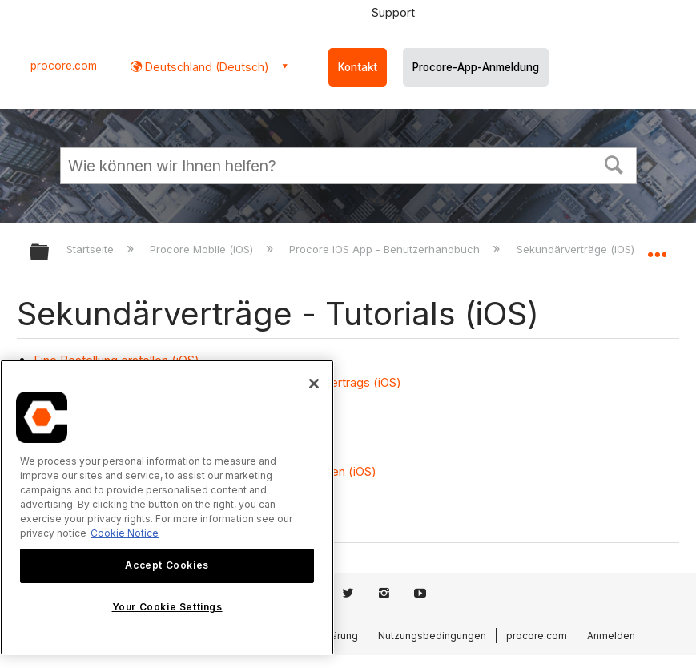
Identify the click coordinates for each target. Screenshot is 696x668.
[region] (167, 507)
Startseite (91, 249)
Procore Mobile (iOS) (203, 249)
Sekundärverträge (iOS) (577, 249)
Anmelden (611, 636)
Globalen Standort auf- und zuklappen (656, 246)
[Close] (314, 383)
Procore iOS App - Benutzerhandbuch (386, 249)
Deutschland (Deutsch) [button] (205, 67)
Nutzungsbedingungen (432, 636)
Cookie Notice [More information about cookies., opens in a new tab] (125, 533)
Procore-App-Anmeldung (475, 67)
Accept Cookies (166, 565)
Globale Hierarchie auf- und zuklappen (49, 252)
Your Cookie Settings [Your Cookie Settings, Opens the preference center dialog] (167, 607)
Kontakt (357, 67)
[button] (613, 163)
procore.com (63, 65)
